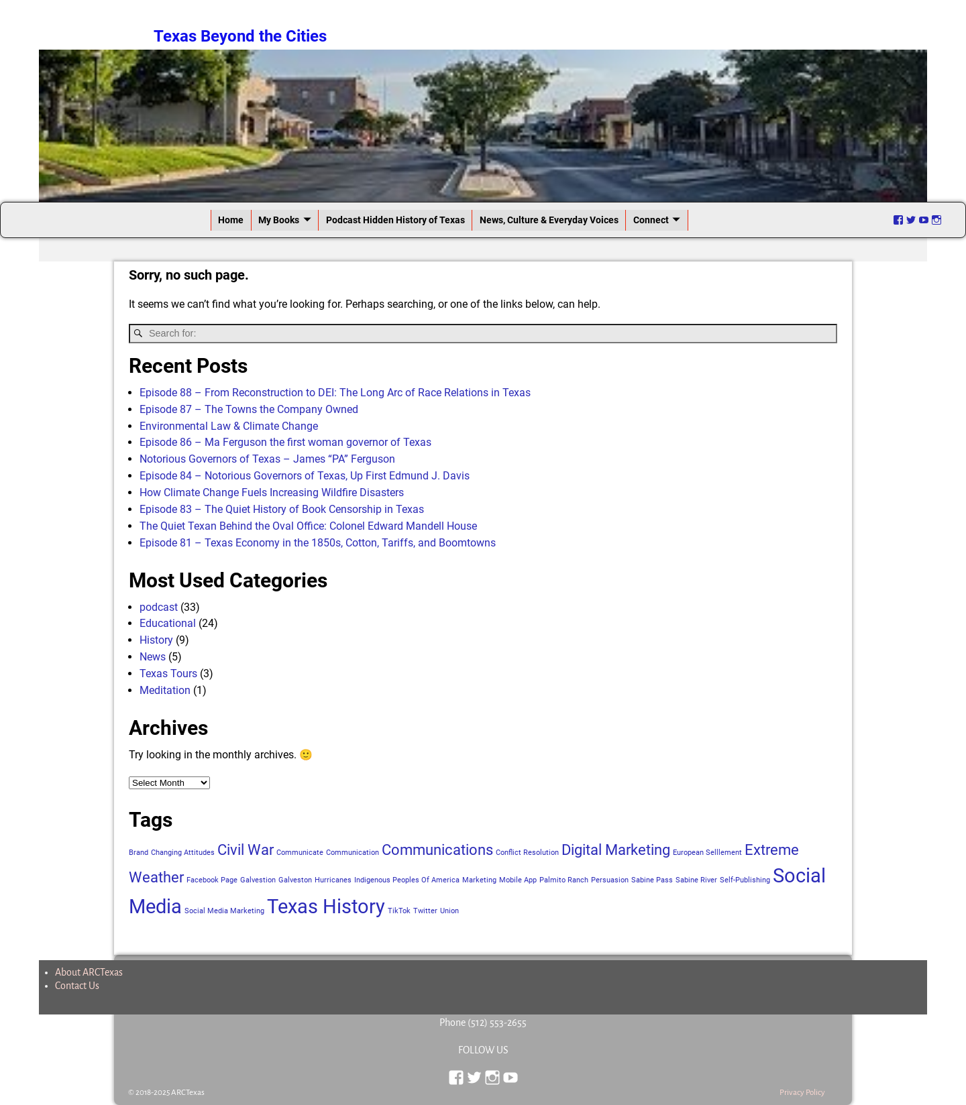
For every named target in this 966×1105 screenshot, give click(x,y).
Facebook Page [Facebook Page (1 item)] (211, 880)
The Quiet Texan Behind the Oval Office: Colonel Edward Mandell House (308, 526)
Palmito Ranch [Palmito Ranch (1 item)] (563, 880)
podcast (159, 607)
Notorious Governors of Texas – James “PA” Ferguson (267, 459)
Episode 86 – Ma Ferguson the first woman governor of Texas (285, 442)
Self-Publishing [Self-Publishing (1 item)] (745, 880)
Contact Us (77, 985)
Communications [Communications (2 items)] (437, 849)
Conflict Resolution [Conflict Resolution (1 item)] (527, 852)
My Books (278, 220)
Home (231, 220)
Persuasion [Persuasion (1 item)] (610, 880)
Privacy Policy (802, 1092)
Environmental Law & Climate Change (229, 426)
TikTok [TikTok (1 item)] (399, 911)
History (156, 640)
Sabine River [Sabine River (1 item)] (696, 880)
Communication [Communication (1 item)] (352, 852)
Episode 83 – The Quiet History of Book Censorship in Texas (282, 509)
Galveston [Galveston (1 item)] (295, 880)
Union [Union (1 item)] (449, 911)
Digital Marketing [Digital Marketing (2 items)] (615, 849)
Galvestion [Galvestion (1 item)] (258, 880)
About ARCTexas (89, 972)
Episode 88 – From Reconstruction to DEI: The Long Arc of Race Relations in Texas (335, 392)
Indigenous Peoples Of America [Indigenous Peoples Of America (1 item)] (407, 880)
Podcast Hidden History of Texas (395, 220)
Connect (651, 220)
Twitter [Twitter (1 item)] (425, 911)
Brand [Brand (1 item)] (138, 852)
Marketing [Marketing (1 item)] (479, 880)
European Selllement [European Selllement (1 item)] (707, 852)
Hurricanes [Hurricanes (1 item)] (333, 880)
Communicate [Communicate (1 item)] (299, 852)
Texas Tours (168, 673)
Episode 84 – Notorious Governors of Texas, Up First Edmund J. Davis (305, 475)
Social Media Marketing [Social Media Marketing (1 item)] (224, 911)
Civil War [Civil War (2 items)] (245, 849)
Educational (168, 623)
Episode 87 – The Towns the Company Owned (249, 409)
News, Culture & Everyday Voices (549, 220)
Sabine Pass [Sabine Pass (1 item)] (652, 880)
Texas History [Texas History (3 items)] (326, 906)
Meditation (165, 690)
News (153, 656)
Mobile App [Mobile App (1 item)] (518, 880)
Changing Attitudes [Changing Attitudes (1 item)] (183, 852)
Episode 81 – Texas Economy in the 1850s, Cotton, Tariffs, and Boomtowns (318, 542)
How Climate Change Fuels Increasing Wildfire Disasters (272, 492)
